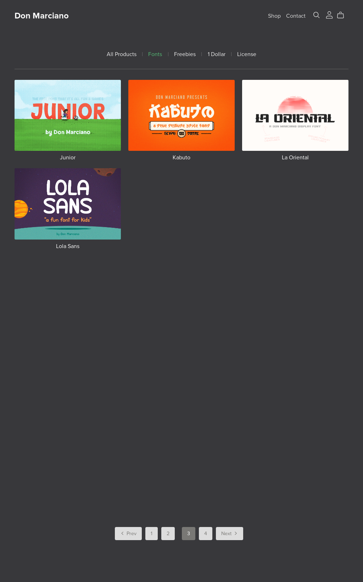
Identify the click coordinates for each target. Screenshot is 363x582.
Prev (128, 534)
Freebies (185, 54)
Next (229, 534)
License (246, 54)
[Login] (329, 14)
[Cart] (343, 15)
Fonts (155, 54)
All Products (121, 54)
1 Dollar (216, 54)
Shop (274, 16)
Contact (296, 16)
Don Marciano (42, 16)
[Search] (316, 15)
